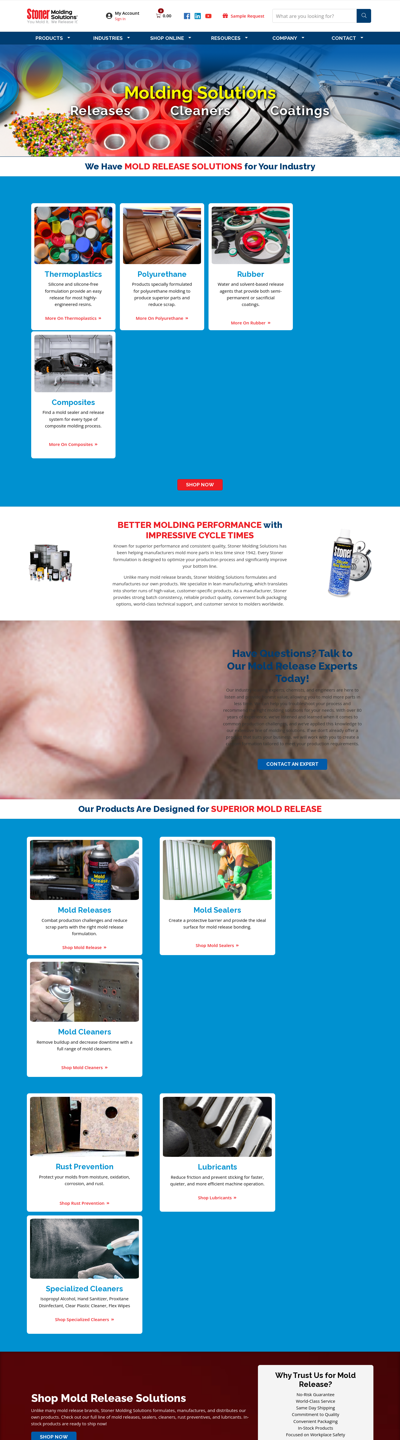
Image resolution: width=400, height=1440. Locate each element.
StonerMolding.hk (223, 1408)
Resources (226, 38)
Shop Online (167, 38)
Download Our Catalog (94, 1195)
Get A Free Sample (315, 1075)
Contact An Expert (292, 635)
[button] (126, 16)
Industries (108, 38)
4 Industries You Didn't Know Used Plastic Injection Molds (241, 1148)
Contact (344, 38)
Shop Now (200, 355)
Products (49, 38)
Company (284, 38)
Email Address (52, 1263)
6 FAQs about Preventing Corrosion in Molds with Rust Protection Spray (255, 1155)
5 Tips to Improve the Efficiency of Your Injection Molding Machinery (252, 1162)
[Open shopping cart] (159, 15)
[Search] (364, 16)
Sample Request (247, 16)
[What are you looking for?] (314, 16)
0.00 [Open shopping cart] (167, 15)
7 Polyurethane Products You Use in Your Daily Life (234, 1168)
